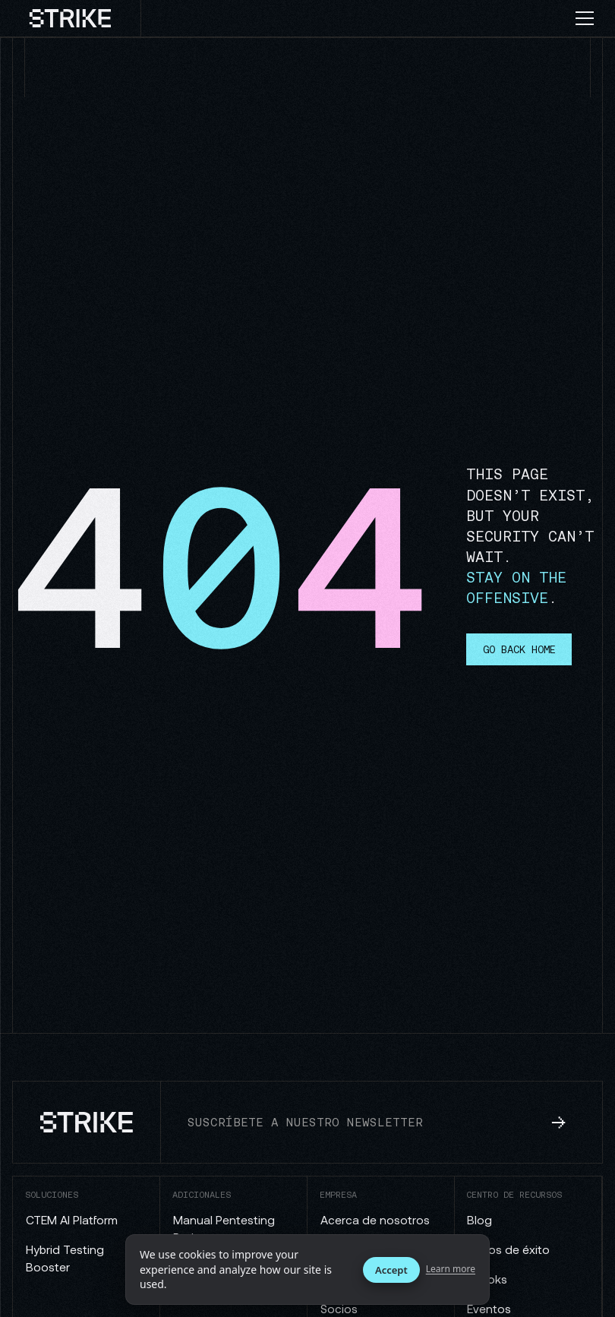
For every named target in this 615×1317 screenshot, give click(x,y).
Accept (391, 1270)
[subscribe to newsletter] (559, 1122)
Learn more (450, 1269)
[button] (590, 18)
